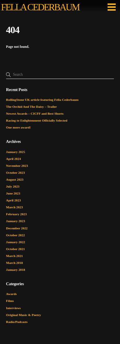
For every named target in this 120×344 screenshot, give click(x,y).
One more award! (18, 127)
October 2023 (15, 172)
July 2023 (13, 186)
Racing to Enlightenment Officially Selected (37, 120)
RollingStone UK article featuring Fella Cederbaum (42, 99)
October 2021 (15, 249)
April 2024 (13, 158)
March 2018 (14, 262)
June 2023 (13, 193)
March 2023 (14, 207)
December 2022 (17, 228)
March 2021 (14, 256)
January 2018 (15, 269)
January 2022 (15, 242)
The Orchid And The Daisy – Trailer (31, 106)
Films (10, 301)
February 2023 (16, 214)
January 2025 (15, 152)
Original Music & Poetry (23, 315)
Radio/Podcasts (17, 322)
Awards (11, 294)
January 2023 (15, 221)
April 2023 (13, 200)
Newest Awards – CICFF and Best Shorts (34, 113)
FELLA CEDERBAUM (40, 7)
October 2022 (15, 235)
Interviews (13, 308)
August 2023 (14, 179)
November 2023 (17, 165)
